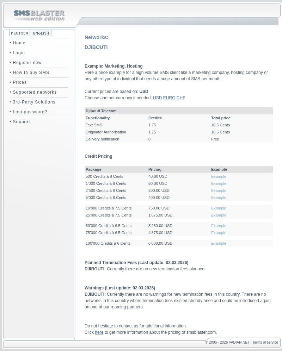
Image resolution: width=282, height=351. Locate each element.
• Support (20, 121)
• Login (17, 52)
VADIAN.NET (239, 342)
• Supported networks (33, 92)
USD (157, 97)
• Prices (18, 82)
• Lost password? (29, 111)
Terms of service (265, 342)
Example (218, 176)
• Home (18, 42)
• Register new (26, 62)
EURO (169, 97)
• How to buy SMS (29, 72)
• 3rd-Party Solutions (33, 102)
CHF (181, 97)
